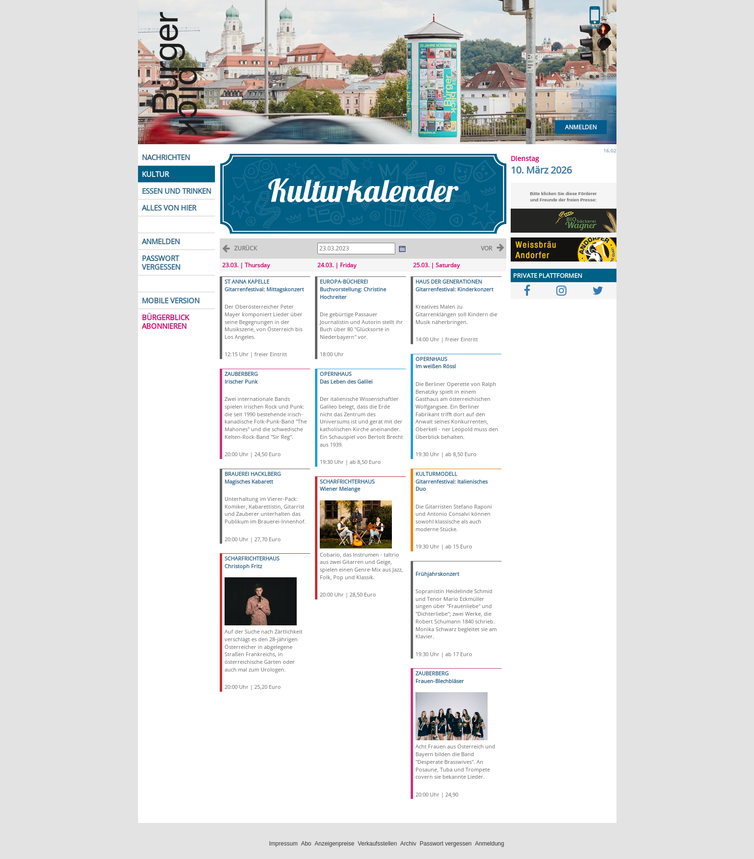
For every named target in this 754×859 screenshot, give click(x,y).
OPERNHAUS (336, 373)
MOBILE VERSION (171, 300)
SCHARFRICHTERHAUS (252, 558)
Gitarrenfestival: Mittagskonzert (264, 289)
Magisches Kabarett (249, 481)
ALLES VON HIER (169, 207)
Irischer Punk (241, 381)
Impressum (283, 843)
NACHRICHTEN (166, 157)
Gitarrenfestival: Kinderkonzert (454, 289)
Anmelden (581, 127)
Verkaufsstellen (377, 843)
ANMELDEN (161, 241)
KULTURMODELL (436, 473)
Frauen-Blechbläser (439, 681)
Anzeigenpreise (334, 843)
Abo (306, 843)
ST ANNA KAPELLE (247, 281)
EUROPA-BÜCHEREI (344, 281)
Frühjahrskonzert (437, 573)
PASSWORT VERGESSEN (161, 262)
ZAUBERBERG (241, 373)
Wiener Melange (340, 488)
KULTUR (155, 174)
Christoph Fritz (243, 566)
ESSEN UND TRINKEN (176, 191)
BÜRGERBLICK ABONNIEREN (165, 321)
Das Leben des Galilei (346, 381)
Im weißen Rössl (435, 366)
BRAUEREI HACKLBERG (253, 473)
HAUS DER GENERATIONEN (448, 281)
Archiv (408, 843)
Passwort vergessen (446, 843)
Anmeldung (489, 843)
